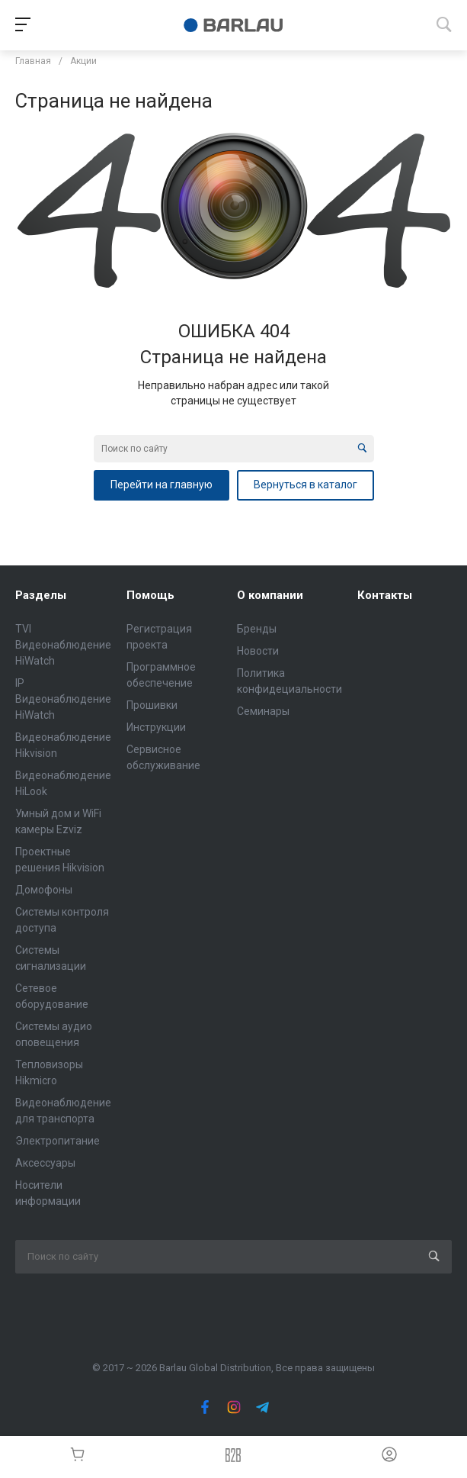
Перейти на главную (161, 484)
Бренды (257, 629)
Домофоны (43, 890)
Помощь (150, 595)
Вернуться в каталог (305, 484)
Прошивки (152, 705)
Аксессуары (45, 1163)
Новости (258, 651)
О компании (270, 595)
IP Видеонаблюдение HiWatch (63, 699)
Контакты (384, 595)
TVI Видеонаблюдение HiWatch (63, 645)
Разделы (40, 595)
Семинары (263, 711)
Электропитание (57, 1141)
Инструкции (156, 727)
